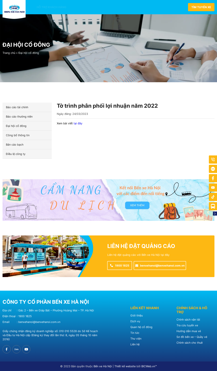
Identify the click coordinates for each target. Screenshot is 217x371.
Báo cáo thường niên (19, 116)
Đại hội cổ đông (28, 53)
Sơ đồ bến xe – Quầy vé (191, 337)
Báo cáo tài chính (17, 107)
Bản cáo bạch (14, 144)
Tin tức (124, 7)
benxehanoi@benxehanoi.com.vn (39, 322)
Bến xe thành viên (100, 7)
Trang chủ (9, 53)
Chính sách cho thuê (189, 342)
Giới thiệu (74, 7)
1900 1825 (25, 316)
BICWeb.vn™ (149, 366)
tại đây (78, 123)
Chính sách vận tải (188, 319)
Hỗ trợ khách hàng (47, 7)
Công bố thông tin (17, 135)
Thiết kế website (125, 366)
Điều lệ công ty (15, 154)
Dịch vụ (135, 321)
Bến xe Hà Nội (103, 366)
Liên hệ (171, 7)
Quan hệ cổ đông (148, 7)
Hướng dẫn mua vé (188, 331)
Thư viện (135, 338)
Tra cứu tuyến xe (187, 325)
